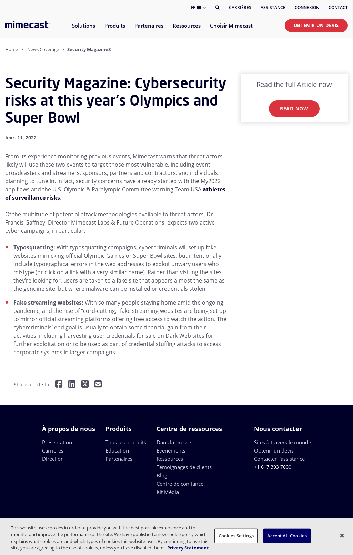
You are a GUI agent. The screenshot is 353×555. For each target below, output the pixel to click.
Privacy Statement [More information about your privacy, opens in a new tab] (188, 548)
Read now (294, 108)
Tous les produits (125, 442)
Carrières (240, 7)
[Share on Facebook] (58, 384)
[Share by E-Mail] (98, 384)
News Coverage (43, 49)
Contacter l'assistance (279, 458)
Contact (338, 7)
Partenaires (118, 458)
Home (11, 49)
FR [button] (198, 7)
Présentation (57, 442)
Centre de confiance (180, 483)
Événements (171, 450)
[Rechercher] (217, 7)
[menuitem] (83, 29)
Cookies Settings (236, 536)
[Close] (342, 535)
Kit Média (168, 491)
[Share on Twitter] (85, 384)
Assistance (273, 7)
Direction (53, 458)
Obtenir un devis (316, 25)
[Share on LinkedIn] (71, 384)
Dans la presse (174, 442)
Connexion (307, 7)
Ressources (170, 458)
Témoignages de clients (184, 467)
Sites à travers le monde (282, 442)
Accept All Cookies (286, 536)
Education (117, 450)
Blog (162, 475)
